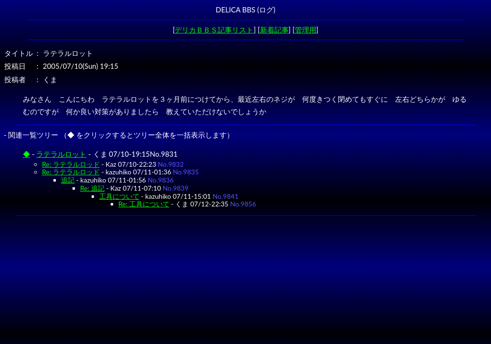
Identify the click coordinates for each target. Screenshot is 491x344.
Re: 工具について (143, 204)
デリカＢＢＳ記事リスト (214, 29)
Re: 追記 (92, 188)
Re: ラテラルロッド (71, 164)
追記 (67, 180)
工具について (119, 196)
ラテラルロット (61, 154)
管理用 (305, 29)
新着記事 (274, 29)
